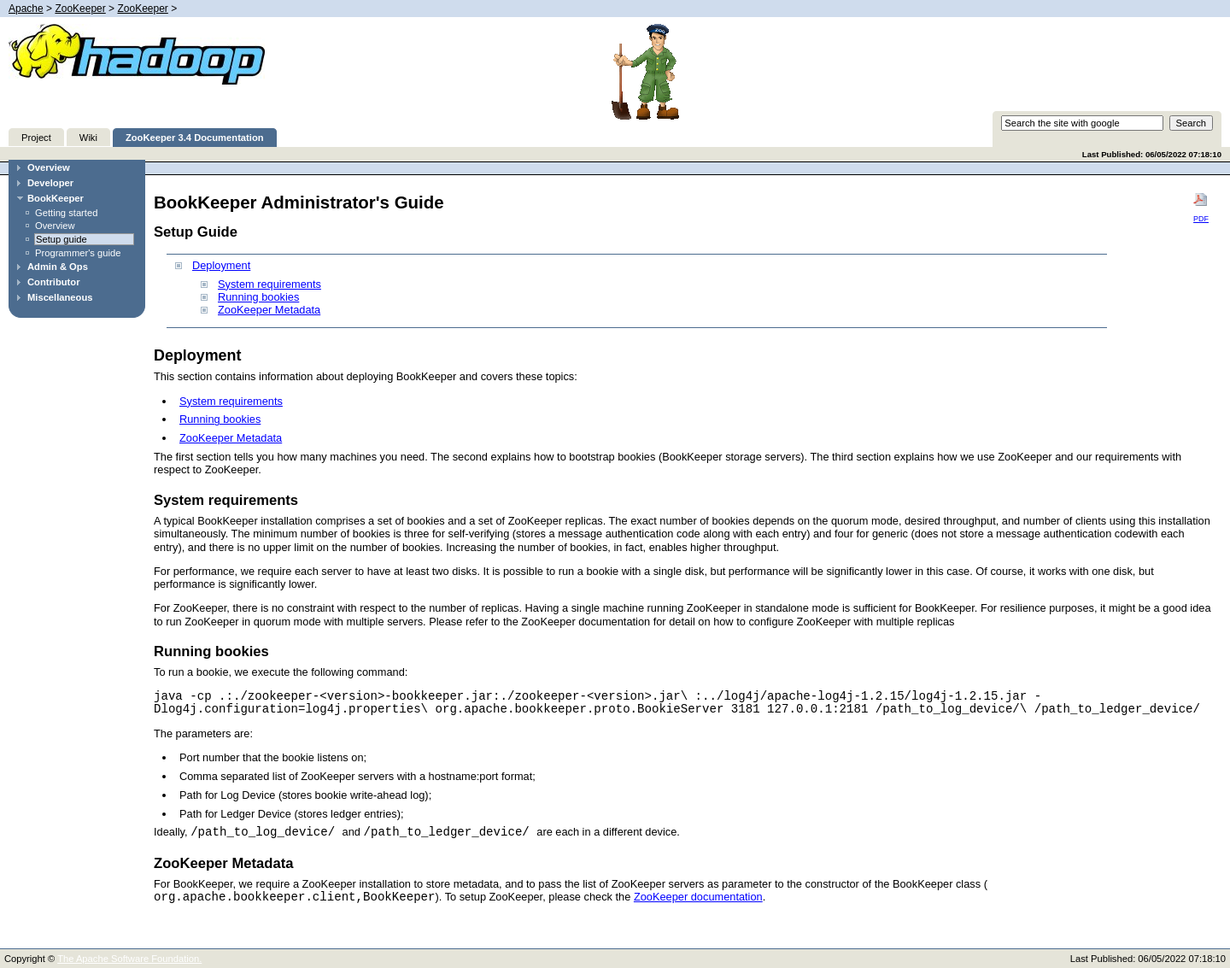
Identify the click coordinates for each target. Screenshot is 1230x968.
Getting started (66, 213)
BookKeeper (55, 198)
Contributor (53, 282)
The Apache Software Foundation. (129, 958)
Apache (26, 9)
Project (36, 137)
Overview (48, 167)
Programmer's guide (77, 253)
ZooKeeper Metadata (269, 309)
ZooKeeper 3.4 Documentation (195, 137)
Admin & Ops (57, 266)
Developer (50, 183)
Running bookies (258, 296)
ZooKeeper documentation (698, 896)
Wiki (88, 137)
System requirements (269, 284)
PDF (1201, 207)
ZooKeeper (80, 9)
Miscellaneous (59, 297)
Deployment (221, 265)
